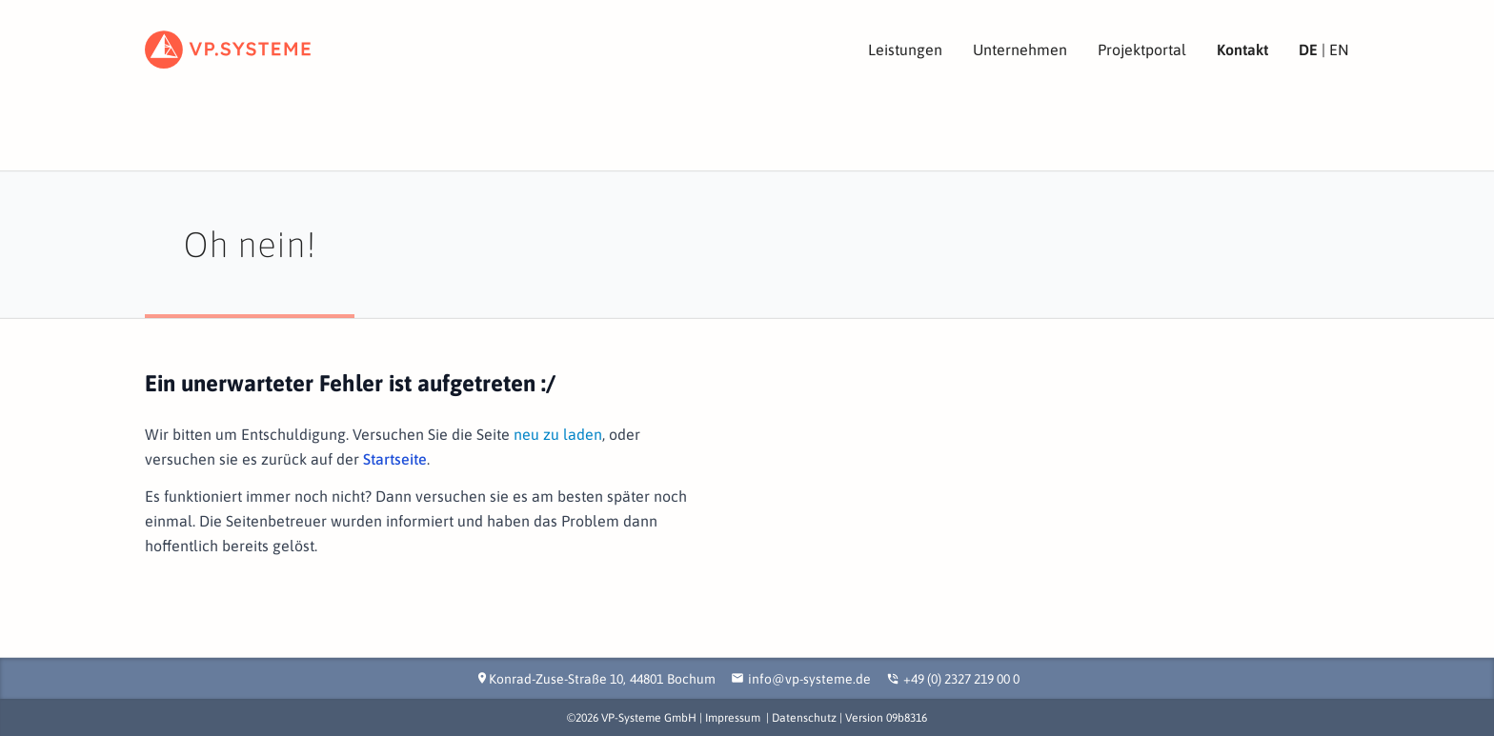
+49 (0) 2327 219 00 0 (961, 678)
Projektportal (1142, 49)
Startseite (395, 458)
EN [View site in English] (1339, 49)
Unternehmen (1020, 49)
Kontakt (1242, 49)
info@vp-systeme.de (809, 678)
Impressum (732, 718)
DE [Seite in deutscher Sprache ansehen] (1308, 49)
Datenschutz (804, 718)
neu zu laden (558, 434)
